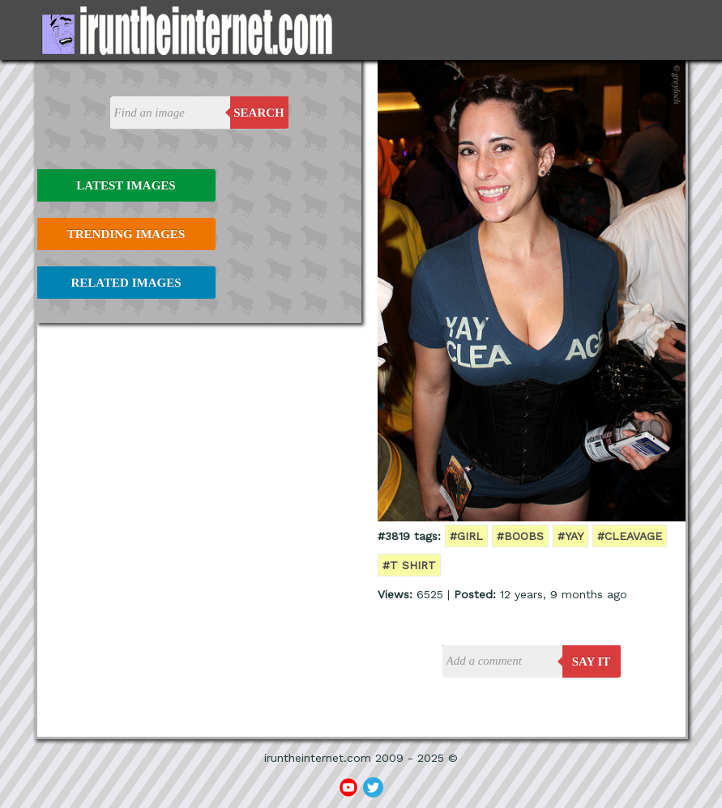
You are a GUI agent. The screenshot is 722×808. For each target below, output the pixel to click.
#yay (570, 535)
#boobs (520, 535)
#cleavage (629, 535)
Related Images (126, 282)
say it (591, 661)
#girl (466, 535)
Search (258, 112)
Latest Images (125, 185)
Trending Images (126, 234)
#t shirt (409, 565)
